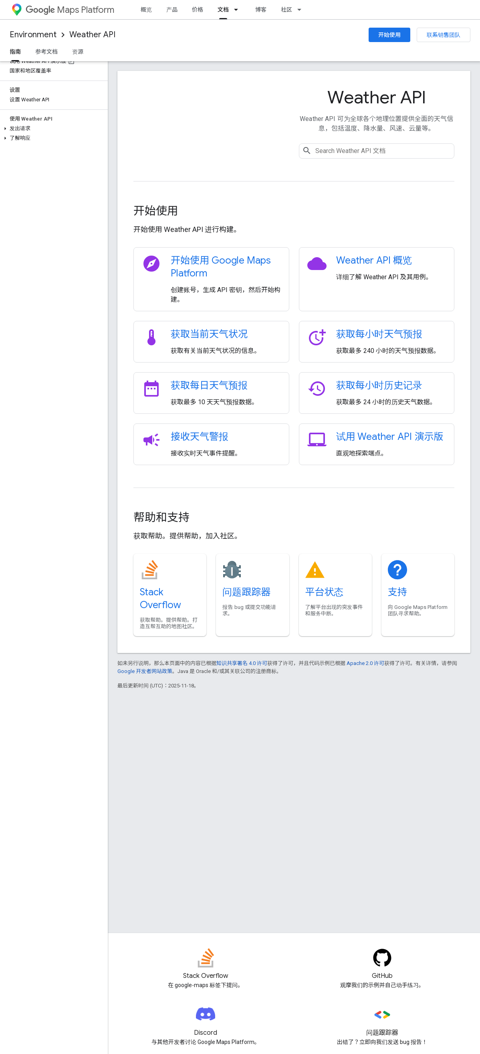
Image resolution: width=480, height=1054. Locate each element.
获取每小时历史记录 (379, 385)
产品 (171, 9)
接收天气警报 (199, 437)
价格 (197, 9)
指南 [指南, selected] (15, 51)
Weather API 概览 (374, 260)
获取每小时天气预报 (379, 334)
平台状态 (324, 592)
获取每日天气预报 (209, 385)
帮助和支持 (161, 517)
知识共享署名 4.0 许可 (241, 663)
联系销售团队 (443, 34)
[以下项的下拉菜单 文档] (238, 9)
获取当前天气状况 (209, 334)
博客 (260, 9)
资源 (77, 51)
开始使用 (389, 34)
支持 (397, 592)
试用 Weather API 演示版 (390, 437)
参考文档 (46, 51)
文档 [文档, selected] (223, 9)
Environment (33, 35)
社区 (286, 9)
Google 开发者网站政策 (144, 671)
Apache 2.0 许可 (365, 663)
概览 (146, 9)
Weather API (92, 35)
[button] (52, 128)
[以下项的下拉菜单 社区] (301, 9)
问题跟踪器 (246, 592)
